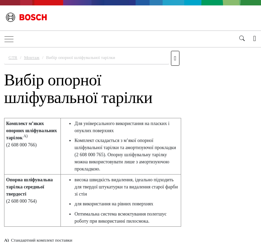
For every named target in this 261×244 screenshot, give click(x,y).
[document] (130, 144)
